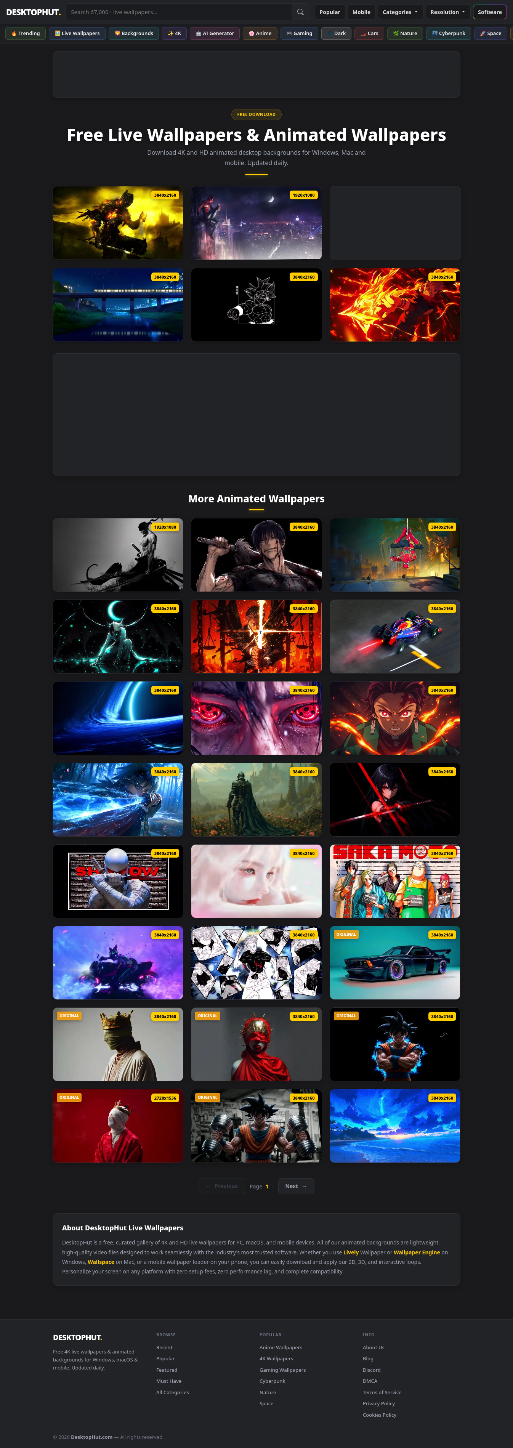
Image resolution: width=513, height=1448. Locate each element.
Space (267, 1403)
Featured (167, 1369)
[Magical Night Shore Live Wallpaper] (395, 1126)
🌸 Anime (259, 33)
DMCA (370, 1380)
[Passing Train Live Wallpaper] (118, 305)
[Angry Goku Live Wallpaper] (395, 1044)
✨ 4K (174, 33)
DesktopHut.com (91, 1437)
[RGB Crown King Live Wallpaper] (118, 1044)
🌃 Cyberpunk (449, 33)
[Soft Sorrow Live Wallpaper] (256, 881)
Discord (372, 1369)
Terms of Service (382, 1392)
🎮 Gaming (299, 33)
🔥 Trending (25, 33)
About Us (374, 1347)
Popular (330, 12)
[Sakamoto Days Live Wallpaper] (395, 881)
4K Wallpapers (276, 1358)
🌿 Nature (405, 33)
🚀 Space (490, 33)
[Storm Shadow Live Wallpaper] (118, 881)
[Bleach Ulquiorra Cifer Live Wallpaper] (118, 636)
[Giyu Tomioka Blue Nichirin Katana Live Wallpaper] (118, 800)
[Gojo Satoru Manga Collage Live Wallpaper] (256, 963)
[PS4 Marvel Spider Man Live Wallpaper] (256, 223)
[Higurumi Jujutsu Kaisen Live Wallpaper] (256, 636)
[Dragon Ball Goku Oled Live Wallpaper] (256, 305)
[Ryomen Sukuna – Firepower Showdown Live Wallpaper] (395, 305)
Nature (268, 1392)
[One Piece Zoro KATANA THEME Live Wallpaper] (118, 555)
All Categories (172, 1392)
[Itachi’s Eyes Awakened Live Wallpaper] (256, 718)
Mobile (362, 12)
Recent (164, 1347)
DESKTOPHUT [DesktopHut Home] (33, 12)
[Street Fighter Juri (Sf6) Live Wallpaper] (118, 963)
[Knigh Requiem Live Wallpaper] (256, 800)
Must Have (168, 1380)
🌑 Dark (336, 33)
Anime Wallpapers (281, 1347)
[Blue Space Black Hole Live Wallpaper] (118, 718)
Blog (368, 1358)
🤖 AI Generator (215, 33)
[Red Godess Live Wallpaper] (256, 1044)
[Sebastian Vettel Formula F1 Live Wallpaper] (395, 636)
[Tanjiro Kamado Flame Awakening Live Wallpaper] (395, 718)
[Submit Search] (301, 12)
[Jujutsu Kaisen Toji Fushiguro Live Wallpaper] (256, 555)
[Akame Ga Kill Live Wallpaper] (395, 800)
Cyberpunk (272, 1380)
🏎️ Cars (369, 33)
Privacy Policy (379, 1403)
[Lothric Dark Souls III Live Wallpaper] (118, 223)
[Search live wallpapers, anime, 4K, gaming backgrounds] (178, 12)
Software (490, 12)
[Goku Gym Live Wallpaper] (256, 1126)
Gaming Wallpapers (283, 1369)
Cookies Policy (379, 1414)
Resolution (448, 12)
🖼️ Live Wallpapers (77, 33)
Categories (400, 12)
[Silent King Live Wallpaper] (118, 1126)
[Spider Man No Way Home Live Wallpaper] (395, 555)
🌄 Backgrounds (133, 33)
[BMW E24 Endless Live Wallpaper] (395, 963)
